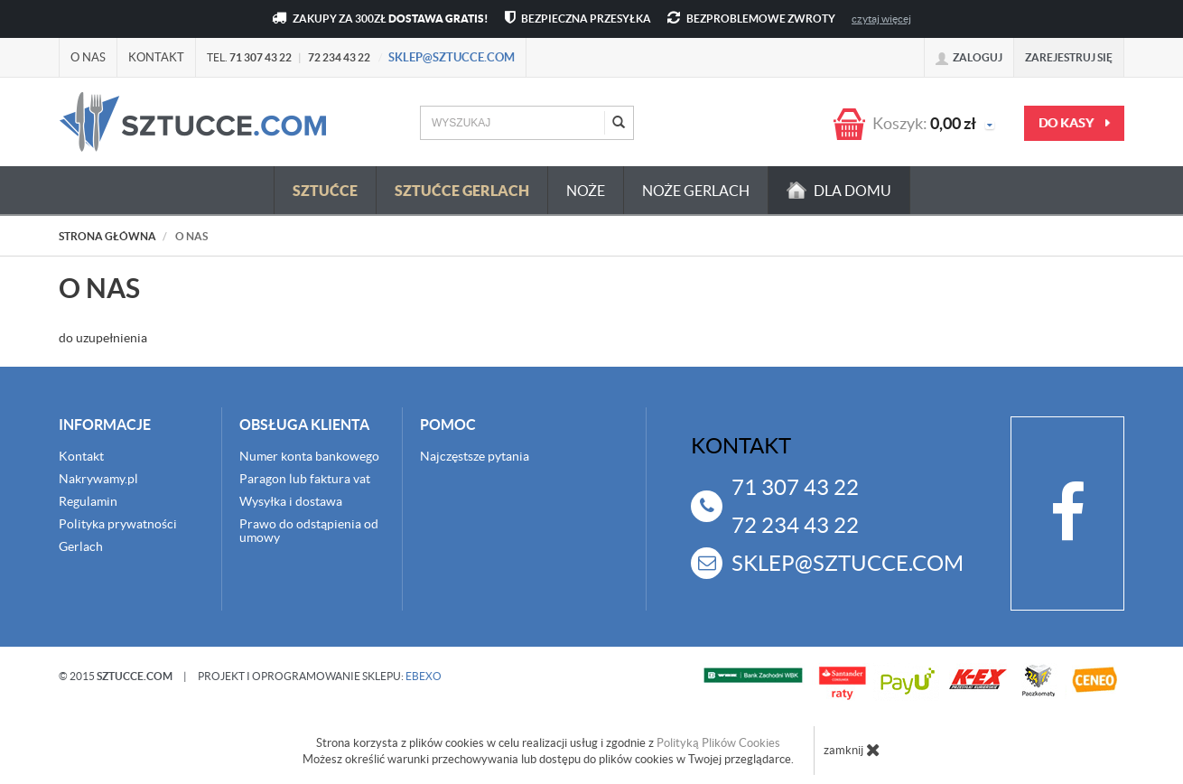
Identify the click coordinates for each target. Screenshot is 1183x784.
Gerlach (81, 546)
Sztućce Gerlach (462, 190)
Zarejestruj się (1069, 57)
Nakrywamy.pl (98, 478)
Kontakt (156, 57)
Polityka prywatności (118, 524)
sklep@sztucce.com (451, 57)
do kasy (1074, 123)
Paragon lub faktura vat (304, 478)
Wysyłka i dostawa (290, 501)
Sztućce (325, 190)
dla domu (839, 190)
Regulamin (88, 501)
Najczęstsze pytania (474, 456)
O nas (88, 57)
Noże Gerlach (696, 190)
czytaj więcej (881, 18)
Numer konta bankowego (309, 456)
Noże (585, 190)
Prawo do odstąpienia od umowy (308, 531)
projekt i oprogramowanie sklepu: (320, 676)
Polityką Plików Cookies (718, 743)
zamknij (852, 750)
